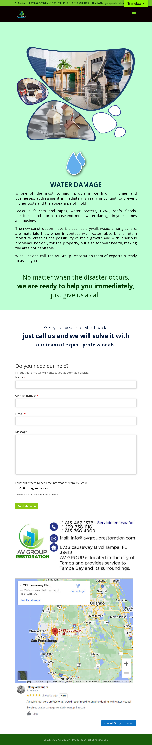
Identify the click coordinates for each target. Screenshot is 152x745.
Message (21, 432)
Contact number (25, 395)
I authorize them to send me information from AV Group (51, 483)
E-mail (19, 414)
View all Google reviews (119, 723)
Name (19, 377)
